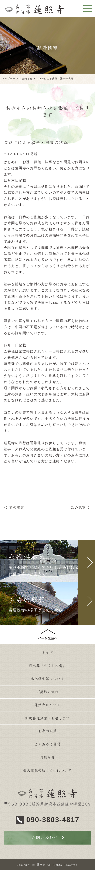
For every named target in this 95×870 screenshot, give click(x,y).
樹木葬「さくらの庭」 (47, 666)
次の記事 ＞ (81, 507)
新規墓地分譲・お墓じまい (47, 718)
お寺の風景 (47, 731)
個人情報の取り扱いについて (47, 770)
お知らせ (47, 757)
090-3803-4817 (52, 819)
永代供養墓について (47, 679)
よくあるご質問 (47, 744)
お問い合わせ (45, 837)
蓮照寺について (47, 705)
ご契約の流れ (47, 692)
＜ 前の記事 (14, 507)
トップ (47, 652)
